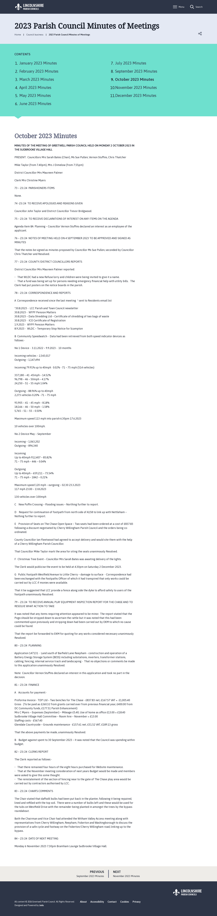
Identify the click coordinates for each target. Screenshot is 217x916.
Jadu (41, 905)
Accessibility (97, 901)
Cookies (124, 901)
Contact (112, 901)
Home (17, 34)
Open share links (200, 33)
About (83, 901)
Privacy (137, 901)
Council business (34, 34)
